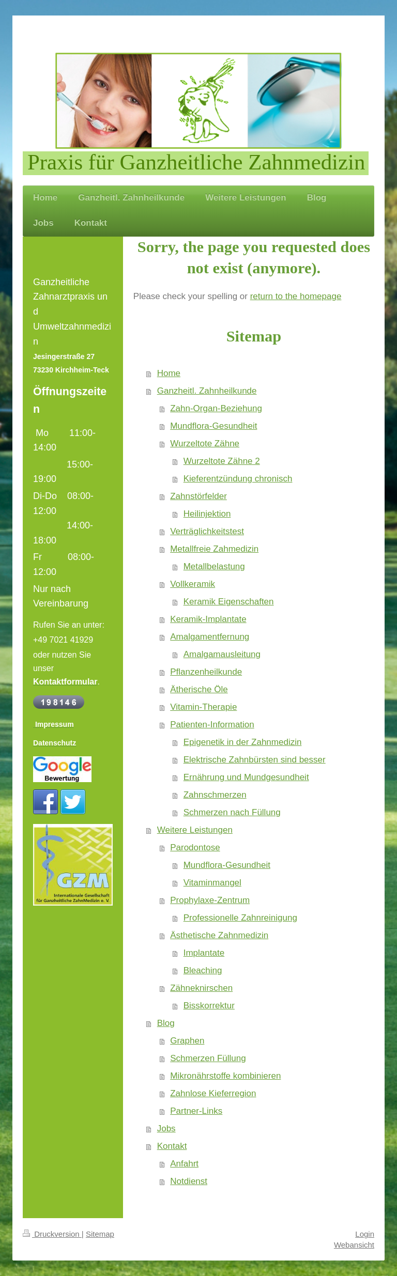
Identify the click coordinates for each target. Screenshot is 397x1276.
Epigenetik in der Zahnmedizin (243, 742)
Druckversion (52, 1234)
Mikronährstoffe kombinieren (225, 1076)
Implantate (204, 953)
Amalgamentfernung (209, 637)
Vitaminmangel (212, 883)
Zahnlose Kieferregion (213, 1093)
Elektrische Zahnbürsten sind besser (255, 760)
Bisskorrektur (209, 1005)
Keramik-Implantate (208, 619)
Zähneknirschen (201, 988)
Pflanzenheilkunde (206, 672)
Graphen (187, 1041)
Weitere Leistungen (195, 830)
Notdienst (188, 1181)
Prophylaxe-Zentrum (210, 900)
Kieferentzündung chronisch (238, 479)
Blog (166, 1023)
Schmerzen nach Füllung (232, 812)
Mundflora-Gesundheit (213, 426)
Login (364, 1234)
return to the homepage (296, 296)
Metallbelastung (214, 566)
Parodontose (195, 847)
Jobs (166, 1128)
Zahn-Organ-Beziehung (216, 408)
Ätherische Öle (199, 689)
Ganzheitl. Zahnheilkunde (207, 391)
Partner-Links (196, 1111)
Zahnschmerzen (215, 795)
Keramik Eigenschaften (229, 601)
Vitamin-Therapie (203, 707)
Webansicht (354, 1244)
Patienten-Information (212, 724)
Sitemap (100, 1234)
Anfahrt (184, 1164)
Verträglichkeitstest (207, 531)
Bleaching (203, 970)
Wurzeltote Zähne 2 (222, 461)
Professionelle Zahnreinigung (240, 918)
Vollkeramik (192, 584)
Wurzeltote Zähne (204, 443)
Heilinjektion (207, 514)
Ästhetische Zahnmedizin (219, 935)
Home (168, 373)
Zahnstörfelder (198, 496)
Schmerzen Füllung (208, 1058)
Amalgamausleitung (222, 654)
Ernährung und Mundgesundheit (246, 777)
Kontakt (172, 1146)
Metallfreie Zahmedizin (214, 549)
